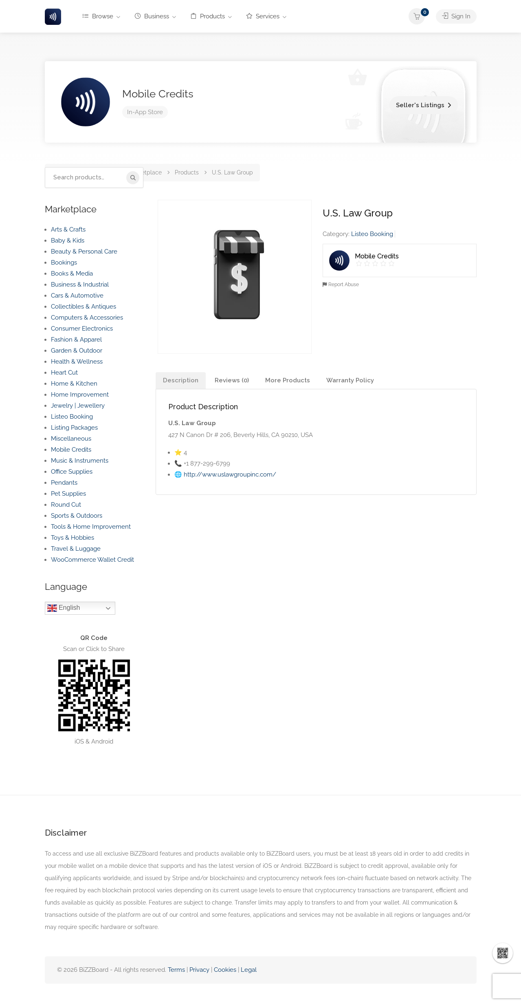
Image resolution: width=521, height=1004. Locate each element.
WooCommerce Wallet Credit (92, 559)
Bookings (64, 262)
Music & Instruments (79, 460)
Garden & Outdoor (76, 350)
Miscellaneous (71, 438)
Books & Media (72, 273)
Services (262, 16)
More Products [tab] (287, 380)
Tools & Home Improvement (91, 526)
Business (152, 16)
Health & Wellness (77, 361)
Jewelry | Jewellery (78, 405)
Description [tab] (180, 380)
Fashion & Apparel (76, 339)
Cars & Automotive (77, 295)
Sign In (456, 16)
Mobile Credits (157, 94)
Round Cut (66, 504)
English (63, 608)
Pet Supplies (68, 493)
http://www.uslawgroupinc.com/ (230, 474)
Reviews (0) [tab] (232, 380)
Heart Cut (64, 372)
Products (208, 16)
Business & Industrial (80, 284)
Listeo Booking (372, 234)
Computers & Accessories (87, 317)
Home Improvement (80, 394)
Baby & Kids (67, 240)
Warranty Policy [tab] (350, 380)
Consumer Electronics (82, 328)
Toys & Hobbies (72, 537)
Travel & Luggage (76, 548)
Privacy (200, 969)
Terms (176, 969)
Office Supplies (71, 471)
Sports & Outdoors (76, 515)
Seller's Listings (420, 105)
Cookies (225, 969)
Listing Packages (74, 427)
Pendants (64, 482)
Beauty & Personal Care (84, 251)
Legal (249, 969)
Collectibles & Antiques (83, 306)
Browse (98, 16)
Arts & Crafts (68, 229)
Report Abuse (341, 284)
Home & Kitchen (74, 383)
